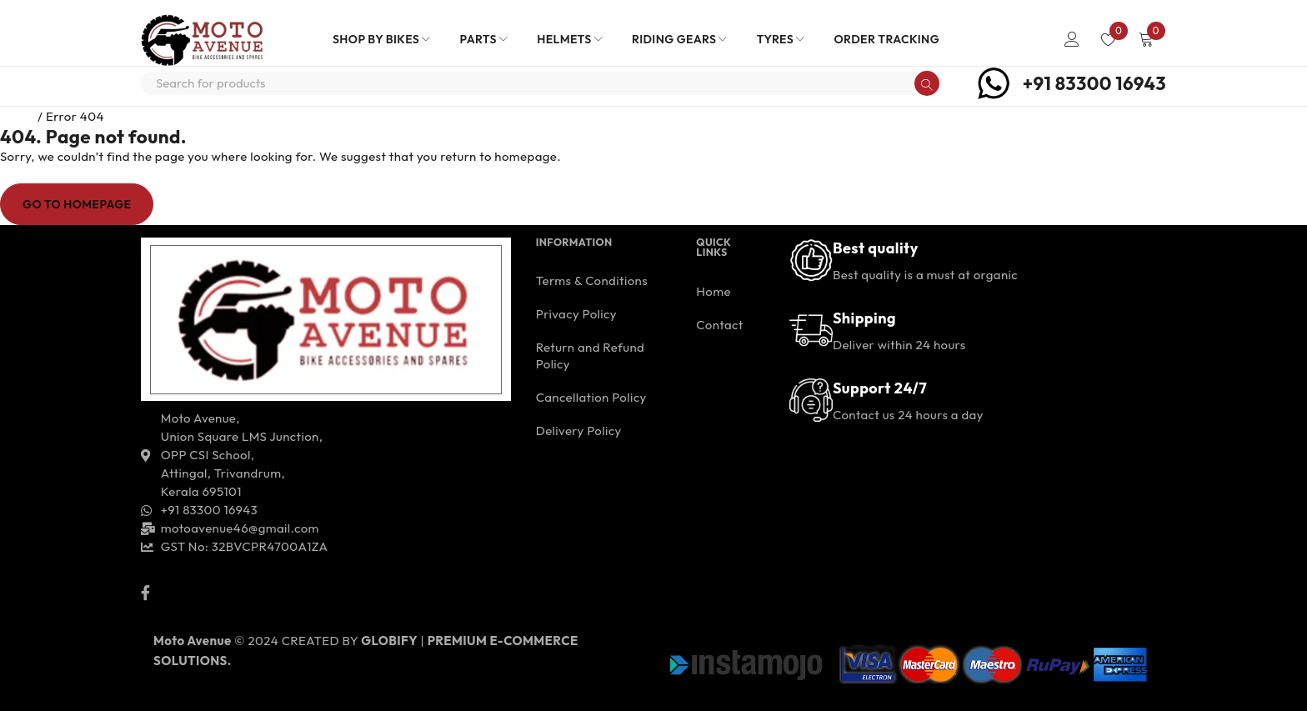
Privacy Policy (576, 314)
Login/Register (1072, 39)
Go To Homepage (77, 204)
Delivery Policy (579, 430)
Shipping (864, 318)
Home (17, 116)
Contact (719, 325)
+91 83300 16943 (1094, 83)
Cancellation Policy (591, 397)
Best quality (876, 248)
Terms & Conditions (592, 280)
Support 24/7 (880, 388)
